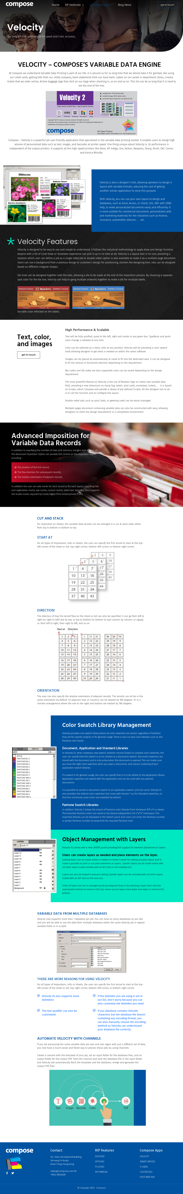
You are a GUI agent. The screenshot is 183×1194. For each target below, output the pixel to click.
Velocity (144, 1156)
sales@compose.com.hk (63, 1171)
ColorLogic (146, 1172)
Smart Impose (147, 1161)
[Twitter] (12, 1173)
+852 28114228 (58, 1174)
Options (99, 1161)
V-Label (144, 1166)
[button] (82, 5)
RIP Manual (101, 1172)
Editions (100, 1156)
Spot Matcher (147, 1177)
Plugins (99, 1166)
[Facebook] (7, 1173)
